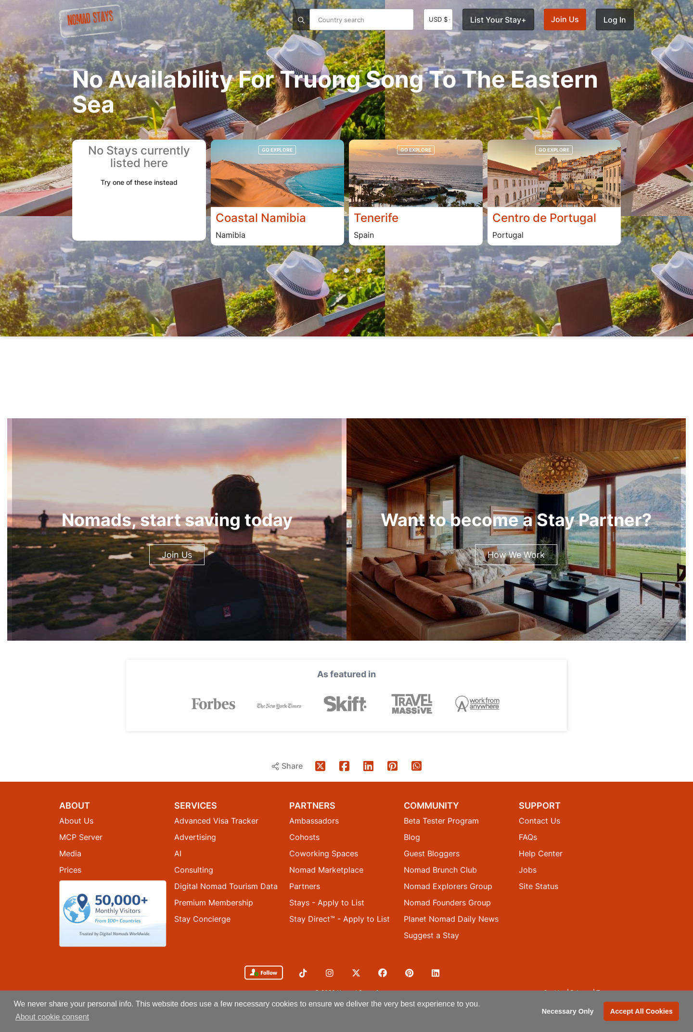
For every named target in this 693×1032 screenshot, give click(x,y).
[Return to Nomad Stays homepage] (90, 21)
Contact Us (539, 820)
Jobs (528, 869)
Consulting (193, 869)
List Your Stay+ (498, 20)
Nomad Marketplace (326, 869)
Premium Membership (213, 902)
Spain (364, 235)
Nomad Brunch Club (440, 869)
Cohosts (304, 836)
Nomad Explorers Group (448, 885)
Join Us (565, 19)
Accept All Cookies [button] (641, 1011)
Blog (412, 836)
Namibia (230, 235)
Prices (70, 869)
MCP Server (81, 836)
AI (177, 853)
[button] (323, 270)
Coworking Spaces (323, 853)
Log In (614, 20)
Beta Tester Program (441, 820)
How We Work (516, 555)
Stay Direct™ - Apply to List (339, 918)
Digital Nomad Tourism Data (226, 885)
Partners (304, 885)
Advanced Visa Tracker (216, 820)
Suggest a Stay (431, 935)
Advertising (195, 836)
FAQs (528, 836)
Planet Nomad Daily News (451, 918)
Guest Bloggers (432, 853)
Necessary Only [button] (568, 1011)
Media (70, 853)
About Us (76, 820)
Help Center (541, 853)
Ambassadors (314, 820)
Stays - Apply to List (326, 902)
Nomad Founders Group (447, 902)
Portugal (508, 235)
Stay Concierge (202, 918)
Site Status (538, 885)
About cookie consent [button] (52, 1017)
